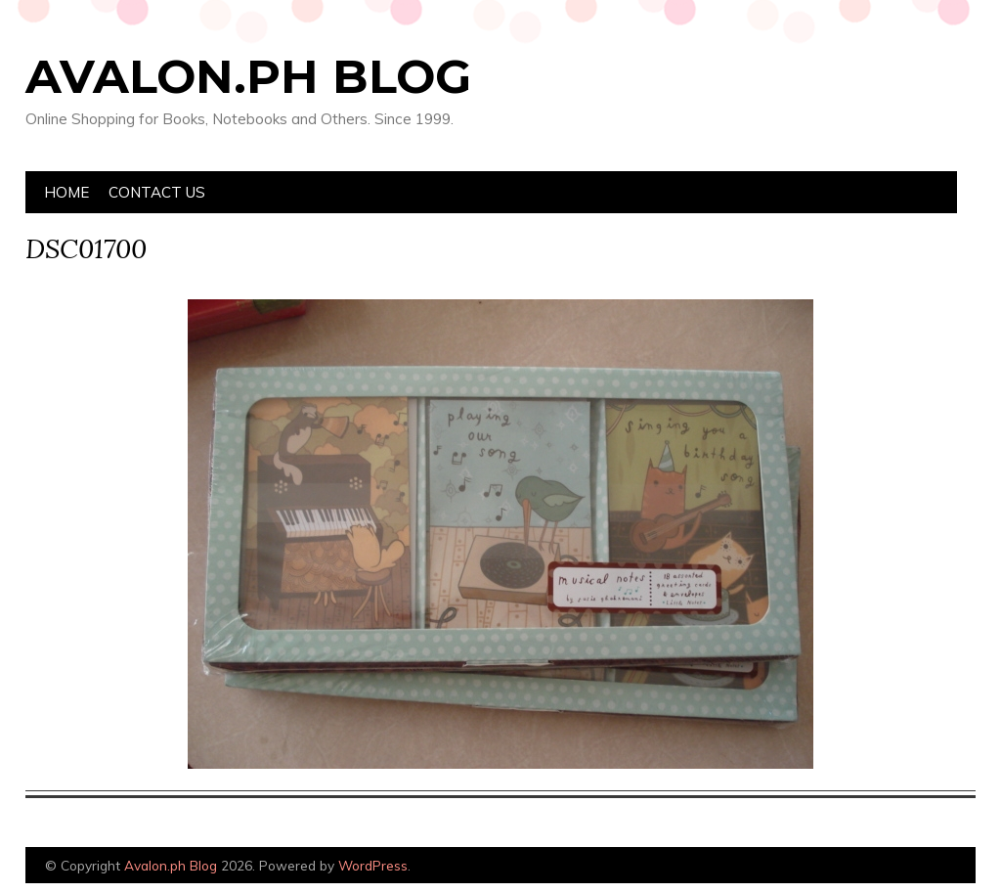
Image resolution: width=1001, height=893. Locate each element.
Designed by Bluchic (929, 867)
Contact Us (157, 192)
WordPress (373, 865)
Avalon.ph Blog (248, 76)
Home (66, 192)
